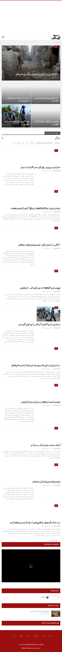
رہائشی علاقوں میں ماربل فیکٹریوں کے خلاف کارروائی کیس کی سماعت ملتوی (37, 74)
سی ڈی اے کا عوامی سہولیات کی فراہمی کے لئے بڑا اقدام (46, 482)
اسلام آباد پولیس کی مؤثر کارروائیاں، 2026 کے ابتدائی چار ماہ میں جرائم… (17, 100)
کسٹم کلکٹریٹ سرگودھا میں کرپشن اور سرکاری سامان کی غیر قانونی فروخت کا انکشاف (39, 245)
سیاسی (14, 143)
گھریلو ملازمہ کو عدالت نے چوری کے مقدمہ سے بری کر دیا (45, 445)
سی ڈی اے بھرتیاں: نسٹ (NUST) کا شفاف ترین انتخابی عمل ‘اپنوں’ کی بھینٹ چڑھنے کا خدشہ (35, 208)
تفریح (23, 143)
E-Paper (57, 143)
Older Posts (54, 541)
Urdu (45, 597)
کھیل (44, 636)
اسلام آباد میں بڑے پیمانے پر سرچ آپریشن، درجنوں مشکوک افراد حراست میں (40, 167)
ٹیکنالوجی (18, 143)
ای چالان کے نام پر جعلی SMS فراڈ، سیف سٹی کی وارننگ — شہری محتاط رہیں (40, 288)
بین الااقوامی (32, 143)
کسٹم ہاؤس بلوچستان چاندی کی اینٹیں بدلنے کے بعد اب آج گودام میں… (46, 100)
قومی (28, 636)
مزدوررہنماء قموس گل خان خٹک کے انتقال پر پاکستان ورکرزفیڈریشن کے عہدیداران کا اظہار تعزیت (35, 522)
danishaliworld (36, 648)
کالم (14, 636)
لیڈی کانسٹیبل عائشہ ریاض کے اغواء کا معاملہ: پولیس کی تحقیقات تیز (16, 123)
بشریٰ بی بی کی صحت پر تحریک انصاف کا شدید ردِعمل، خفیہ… (39, 611)
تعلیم (27, 143)
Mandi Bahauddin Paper (44, 143)
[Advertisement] (31, 17)
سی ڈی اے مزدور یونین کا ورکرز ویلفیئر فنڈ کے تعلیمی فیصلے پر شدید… (47, 123)
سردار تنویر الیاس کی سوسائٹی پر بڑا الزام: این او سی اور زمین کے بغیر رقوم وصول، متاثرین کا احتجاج (36, 365)
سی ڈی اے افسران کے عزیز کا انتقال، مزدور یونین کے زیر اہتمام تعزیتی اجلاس (40, 402)
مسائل (56, 47)
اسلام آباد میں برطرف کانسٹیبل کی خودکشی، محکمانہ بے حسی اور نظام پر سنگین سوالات (39, 324)
